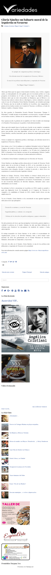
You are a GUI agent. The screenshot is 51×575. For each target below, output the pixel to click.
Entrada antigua (44, 272)
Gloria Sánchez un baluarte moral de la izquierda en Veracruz (24, 21)
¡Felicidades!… (14, 416)
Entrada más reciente (8, 272)
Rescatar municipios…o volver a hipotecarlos (23, 492)
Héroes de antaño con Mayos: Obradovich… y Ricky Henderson (29, 441)
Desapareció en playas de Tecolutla (20, 467)
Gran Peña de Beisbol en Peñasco (19, 450)
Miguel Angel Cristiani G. (22, 26)
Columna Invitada (8, 26)
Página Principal (27, 272)
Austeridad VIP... (9, 300)
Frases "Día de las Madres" (18, 484)
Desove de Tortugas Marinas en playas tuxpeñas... (24, 424)
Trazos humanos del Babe (17, 475)
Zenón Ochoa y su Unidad (17, 458)
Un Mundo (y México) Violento (19, 433)
